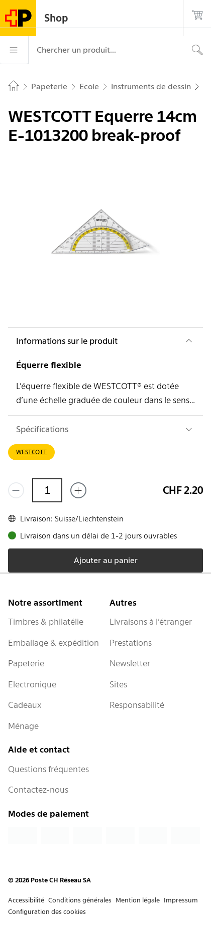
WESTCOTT (31, 452)
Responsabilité (137, 705)
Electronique (32, 684)
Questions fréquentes (48, 769)
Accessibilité (26, 900)
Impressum (181, 900)
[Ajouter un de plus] (78, 490)
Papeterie (26, 663)
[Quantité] (47, 490)
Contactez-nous (38, 790)
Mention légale (138, 900)
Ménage (23, 726)
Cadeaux (25, 705)
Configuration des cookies (47, 911)
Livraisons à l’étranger (151, 622)
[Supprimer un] (16, 490)
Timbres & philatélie (45, 622)
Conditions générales (80, 900)
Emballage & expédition (53, 643)
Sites (118, 684)
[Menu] (14, 50)
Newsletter (130, 663)
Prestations (131, 643)
